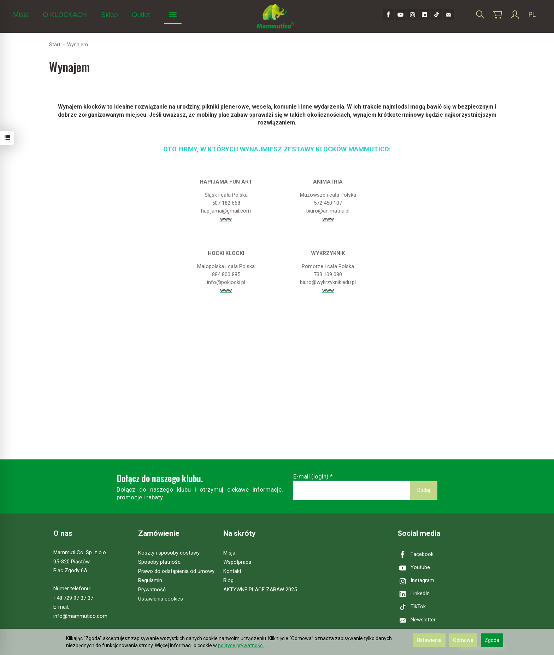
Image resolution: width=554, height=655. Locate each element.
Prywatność (152, 589)
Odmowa (463, 640)
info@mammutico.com (80, 616)
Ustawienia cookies (160, 599)
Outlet (141, 14)
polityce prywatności (241, 645)
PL (532, 14)
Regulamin (150, 580)
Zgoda (492, 640)
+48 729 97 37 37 (73, 598)
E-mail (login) (311, 476)
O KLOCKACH (65, 14)
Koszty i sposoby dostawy (169, 553)
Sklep (109, 14)
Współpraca (237, 562)
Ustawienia (429, 640)
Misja (21, 14)
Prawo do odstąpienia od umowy (176, 571)
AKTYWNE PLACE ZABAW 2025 (260, 589)
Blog (228, 580)
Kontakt (232, 571)
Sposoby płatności (160, 562)
